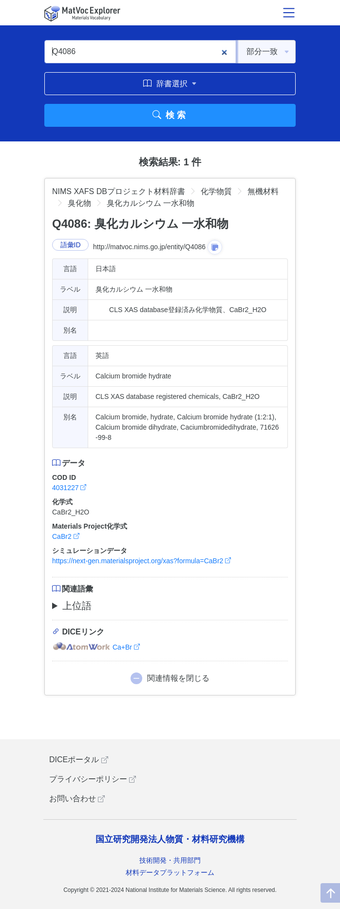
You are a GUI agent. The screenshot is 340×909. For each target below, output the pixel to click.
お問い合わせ (77, 798)
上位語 (77, 605)
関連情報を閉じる (178, 678)
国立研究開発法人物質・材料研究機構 (170, 839)
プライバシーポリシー (92, 779)
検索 (170, 115)
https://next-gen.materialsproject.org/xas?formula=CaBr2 (141, 561)
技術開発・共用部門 (170, 860)
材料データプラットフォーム (170, 872)
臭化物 (79, 203)
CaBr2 (65, 536)
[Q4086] (140, 51)
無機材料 (263, 191)
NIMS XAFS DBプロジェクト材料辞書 (118, 191)
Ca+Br (96, 647)
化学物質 (216, 191)
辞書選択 (169, 83)
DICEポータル (78, 759)
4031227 (69, 488)
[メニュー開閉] (289, 12)
